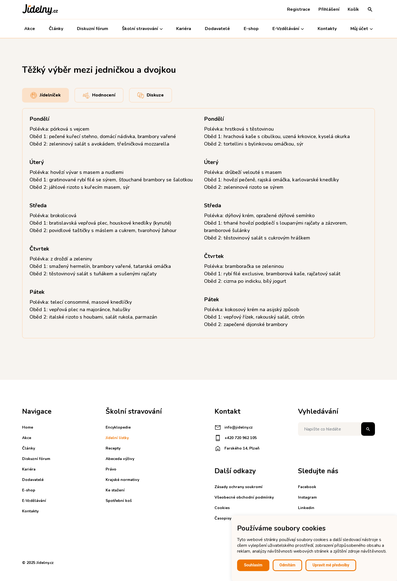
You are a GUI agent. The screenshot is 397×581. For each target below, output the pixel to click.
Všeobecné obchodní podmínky (244, 497)
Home (27, 427)
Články (56, 29)
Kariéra (183, 29)
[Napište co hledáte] (336, 429)
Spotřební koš (119, 500)
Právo (111, 469)
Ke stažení (115, 490)
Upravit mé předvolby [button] (330, 565)
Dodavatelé (217, 29)
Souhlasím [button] (253, 565)
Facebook (307, 486)
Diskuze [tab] (150, 95)
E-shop (251, 29)
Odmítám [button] (288, 565)
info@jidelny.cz (233, 427)
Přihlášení (328, 9)
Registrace (298, 9)
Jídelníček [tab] (45, 95)
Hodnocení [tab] (99, 95)
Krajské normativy (122, 479)
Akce (29, 29)
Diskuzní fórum (92, 29)
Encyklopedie (118, 427)
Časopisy (222, 518)
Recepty (113, 448)
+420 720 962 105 (235, 438)
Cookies (222, 507)
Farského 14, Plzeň (236, 448)
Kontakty (327, 29)
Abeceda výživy (120, 458)
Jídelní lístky (117, 437)
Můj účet (361, 28)
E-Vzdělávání (288, 28)
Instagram (307, 497)
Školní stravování (142, 28)
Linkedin (306, 507)
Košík (353, 9)
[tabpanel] (198, 223)
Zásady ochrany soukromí (238, 486)
